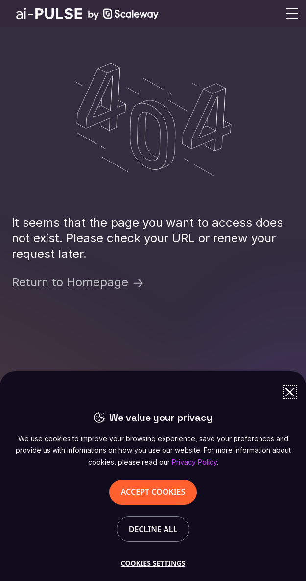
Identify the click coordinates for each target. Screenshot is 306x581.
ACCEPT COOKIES (153, 492)
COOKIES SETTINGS (153, 563)
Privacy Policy (194, 462)
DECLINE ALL (153, 529)
